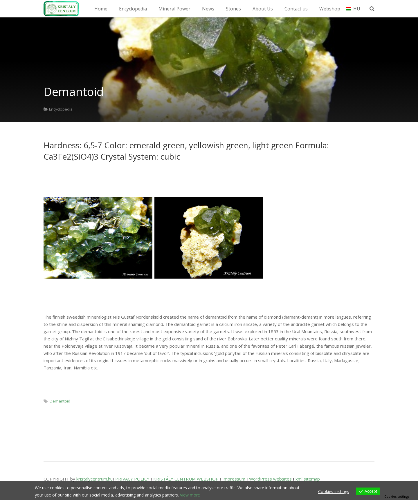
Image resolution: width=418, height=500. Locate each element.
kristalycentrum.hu (94, 479)
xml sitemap (308, 479)
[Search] (374, 9)
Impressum (233, 479)
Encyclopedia (61, 109)
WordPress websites (270, 479)
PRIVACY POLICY (132, 479)
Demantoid (60, 401)
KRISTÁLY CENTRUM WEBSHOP (186, 479)
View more (190, 495)
